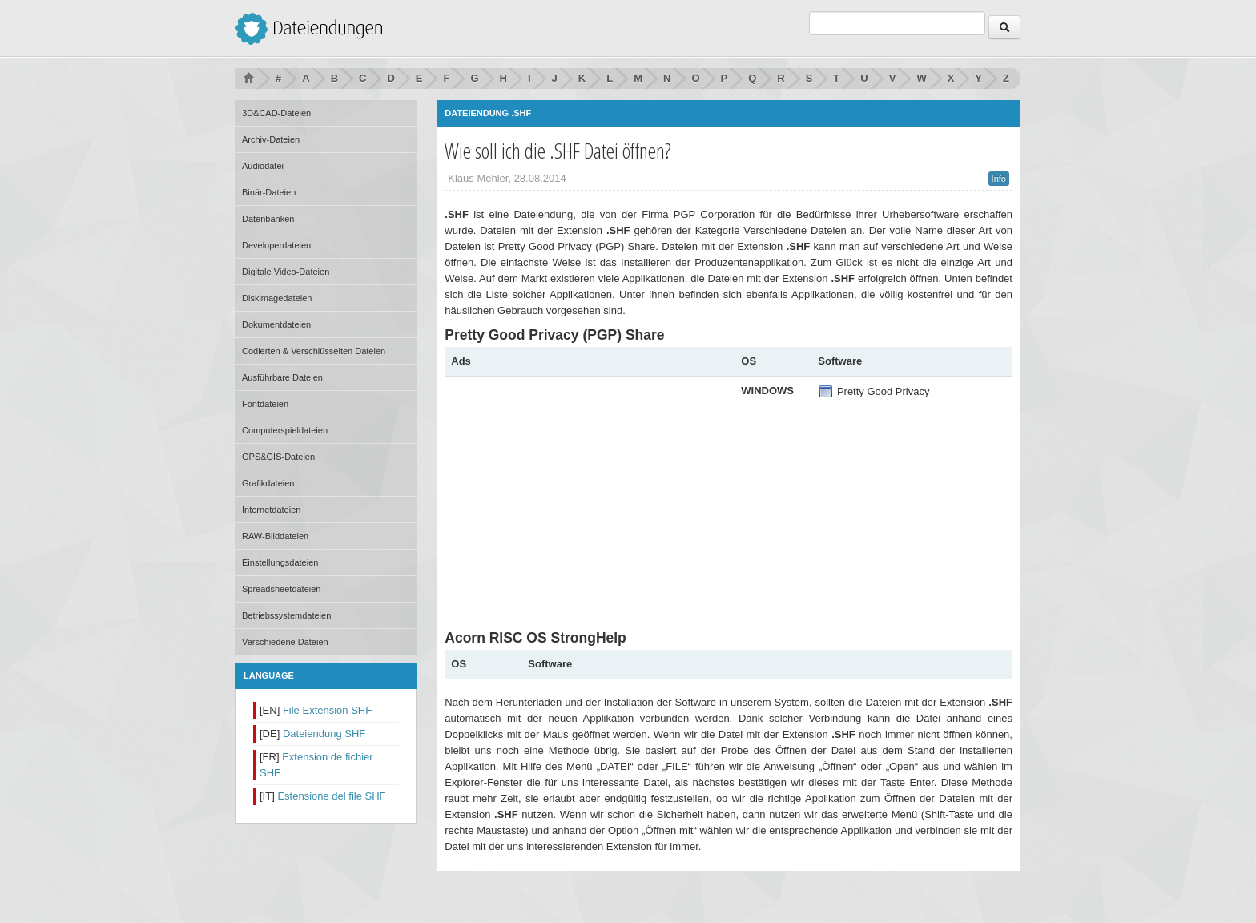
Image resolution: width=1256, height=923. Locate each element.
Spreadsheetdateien (281, 589)
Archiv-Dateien (271, 139)
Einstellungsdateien (280, 562)
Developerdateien (276, 245)
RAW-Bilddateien (275, 536)
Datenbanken (268, 219)
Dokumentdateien (276, 324)
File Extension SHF (327, 710)
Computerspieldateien (285, 430)
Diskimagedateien (277, 298)
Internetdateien (271, 509)
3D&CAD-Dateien (276, 113)
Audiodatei (263, 166)
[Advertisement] (585, 495)
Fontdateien (265, 404)
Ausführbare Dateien (282, 377)
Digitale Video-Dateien (285, 271)
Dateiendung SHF (324, 734)
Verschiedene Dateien (285, 642)
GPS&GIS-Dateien (278, 457)
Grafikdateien (268, 483)
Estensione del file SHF (331, 796)
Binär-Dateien (269, 192)
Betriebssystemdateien (286, 615)
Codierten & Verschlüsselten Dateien (313, 351)
